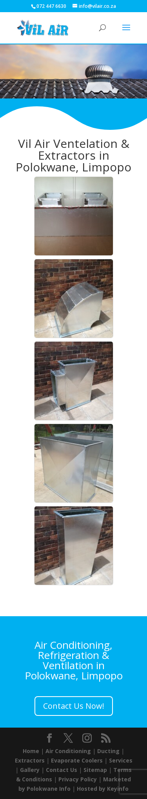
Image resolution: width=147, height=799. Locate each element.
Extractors (30, 760)
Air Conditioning (68, 751)
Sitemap (95, 770)
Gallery (30, 770)
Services (120, 760)
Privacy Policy (77, 779)
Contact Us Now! (73, 706)
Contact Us (61, 770)
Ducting (108, 751)
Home (31, 751)
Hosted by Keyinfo (103, 788)
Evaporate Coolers (77, 760)
